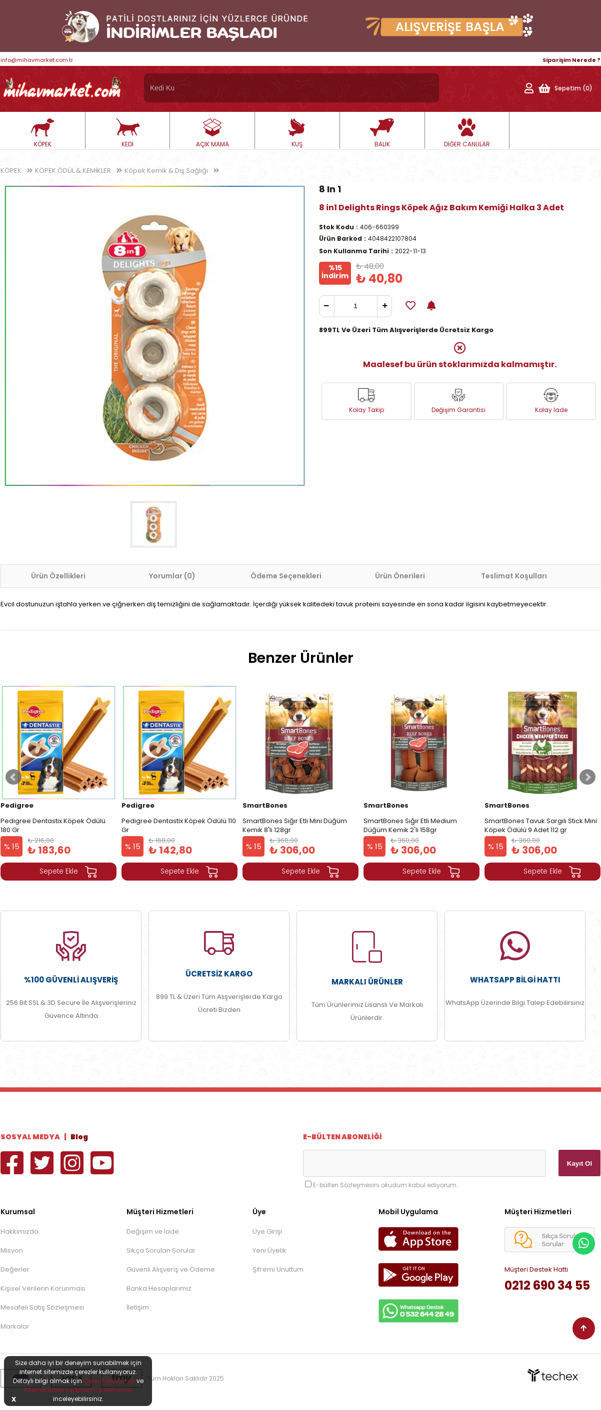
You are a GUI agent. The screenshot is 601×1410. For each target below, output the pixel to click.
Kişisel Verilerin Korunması (43, 1288)
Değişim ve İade (152, 1231)
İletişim (137, 1307)
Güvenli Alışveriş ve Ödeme (170, 1269)
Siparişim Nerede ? (571, 60)
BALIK (382, 133)
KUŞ (297, 133)
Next (588, 777)
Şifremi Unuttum (278, 1269)
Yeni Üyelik (269, 1250)
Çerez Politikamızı (109, 1381)
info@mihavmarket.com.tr (36, 60)
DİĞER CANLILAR (467, 133)
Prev (14, 777)
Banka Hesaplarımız (159, 1288)
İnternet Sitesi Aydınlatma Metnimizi (78, 1390)
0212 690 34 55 (547, 1285)
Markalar (15, 1326)
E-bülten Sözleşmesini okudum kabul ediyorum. (385, 1185)
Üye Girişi (267, 1231)
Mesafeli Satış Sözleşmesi (42, 1307)
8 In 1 (330, 189)
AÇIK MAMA (212, 133)
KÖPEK (43, 133)
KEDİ (127, 133)
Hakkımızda (19, 1231)
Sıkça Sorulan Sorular (161, 1250)
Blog (79, 1137)
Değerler (15, 1269)
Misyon (11, 1250)
